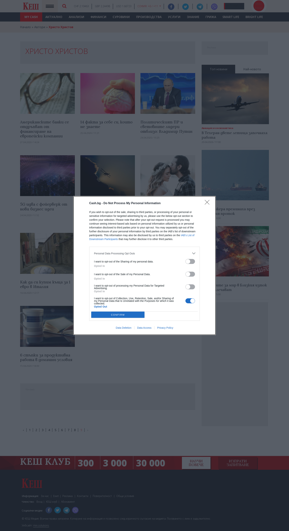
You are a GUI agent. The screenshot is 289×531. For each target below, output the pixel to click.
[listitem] (144, 253)
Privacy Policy (165, 327)
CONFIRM (118, 314)
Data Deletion (123, 327)
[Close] (208, 203)
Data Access (144, 327)
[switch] (190, 261)
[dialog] (144, 265)
